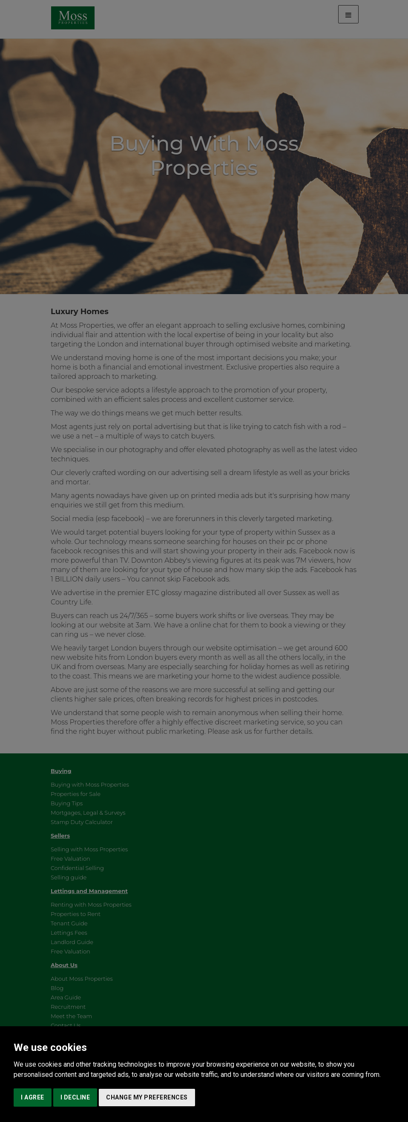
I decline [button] (75, 1097)
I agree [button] (32, 1097)
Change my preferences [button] (147, 1097)
